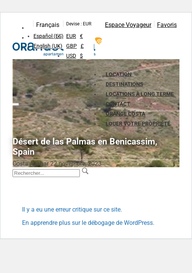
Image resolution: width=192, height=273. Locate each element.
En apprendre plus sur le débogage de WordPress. (88, 222)
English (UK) (47, 46)
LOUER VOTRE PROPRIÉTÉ (138, 124)
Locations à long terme (140, 94)
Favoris (167, 24)
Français (47, 24)
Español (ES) (48, 36)
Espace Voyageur (128, 24)
